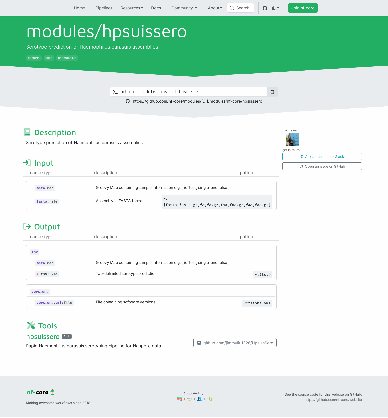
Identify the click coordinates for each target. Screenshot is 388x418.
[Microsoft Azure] (200, 399)
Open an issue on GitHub (322, 166)
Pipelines (104, 7)
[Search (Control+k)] (240, 8)
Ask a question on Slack (322, 156)
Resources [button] (130, 7)
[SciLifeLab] (209, 399)
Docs (156, 7)
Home (79, 7)
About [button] (213, 7)
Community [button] (182, 7)
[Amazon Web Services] (190, 399)
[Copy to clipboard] (272, 92)
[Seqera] (180, 399)
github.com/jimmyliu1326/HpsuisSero (234, 342)
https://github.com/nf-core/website (333, 399)
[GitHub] (265, 7)
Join (302, 7)
